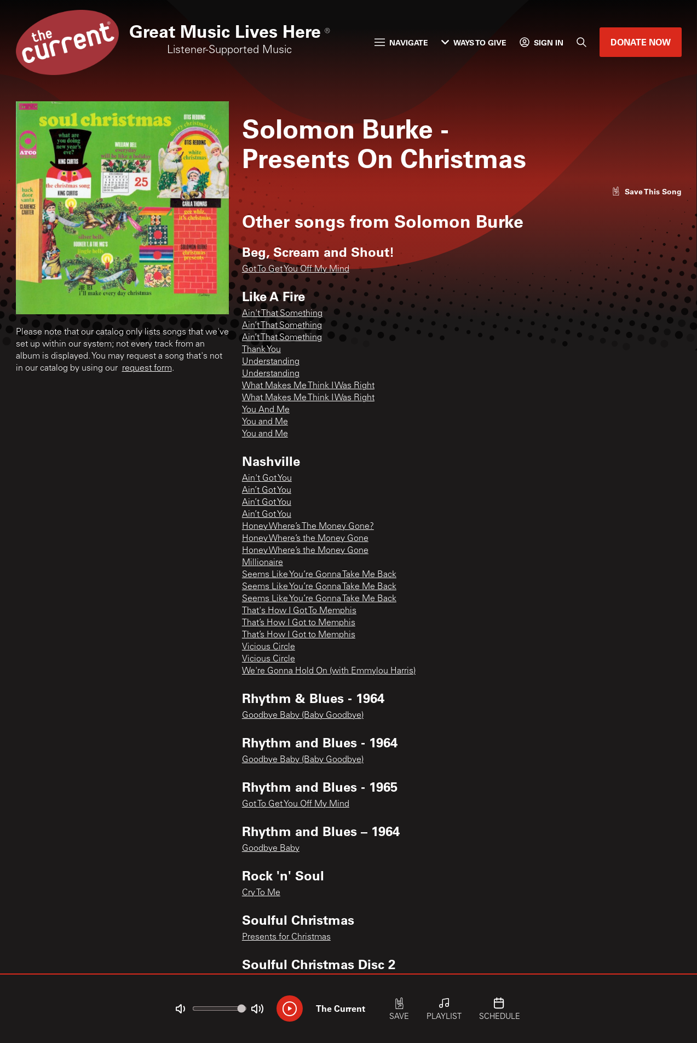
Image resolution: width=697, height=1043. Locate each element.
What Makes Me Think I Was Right (308, 386)
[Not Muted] (180, 1009)
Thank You (261, 349)
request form (147, 368)
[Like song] (647, 191)
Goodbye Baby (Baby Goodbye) (303, 715)
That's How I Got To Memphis (299, 611)
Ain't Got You (267, 478)
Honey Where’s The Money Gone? (308, 526)
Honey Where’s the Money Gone (305, 538)
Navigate (401, 42)
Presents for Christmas (286, 937)
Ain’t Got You (266, 490)
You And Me (266, 410)
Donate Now (640, 42)
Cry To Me (261, 893)
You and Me (265, 422)
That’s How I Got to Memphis (298, 623)
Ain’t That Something (282, 325)
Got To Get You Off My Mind (295, 269)
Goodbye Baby (270, 848)
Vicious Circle (268, 647)
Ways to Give (473, 42)
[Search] (581, 42)
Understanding (270, 362)
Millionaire (262, 562)
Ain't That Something (282, 313)
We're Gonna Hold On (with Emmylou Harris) (329, 671)
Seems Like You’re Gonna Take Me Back (319, 575)
